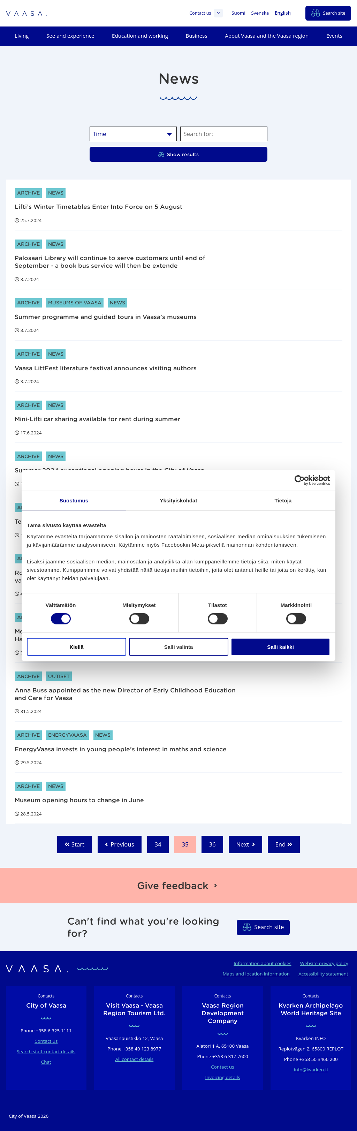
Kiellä (76, 647)
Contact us (206, 13)
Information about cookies (262, 963)
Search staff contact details (46, 1051)
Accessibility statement (323, 974)
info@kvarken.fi (311, 1070)
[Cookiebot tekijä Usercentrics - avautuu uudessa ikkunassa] (299, 480)
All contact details (134, 1059)
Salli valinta (178, 647)
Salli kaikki (280, 647)
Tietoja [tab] (283, 500)
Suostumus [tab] (74, 500)
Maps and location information (256, 974)
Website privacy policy (324, 963)
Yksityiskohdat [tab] (178, 500)
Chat (46, 1062)
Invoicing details (222, 1077)
